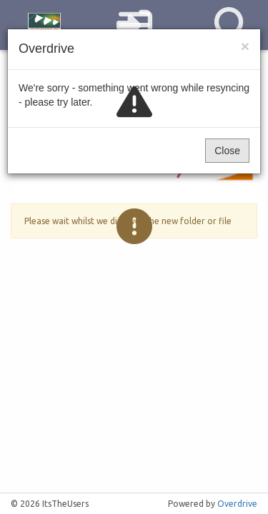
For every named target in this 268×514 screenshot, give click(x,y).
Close (227, 150)
